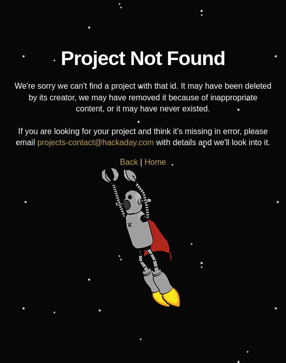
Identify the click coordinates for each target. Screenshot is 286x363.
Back (129, 162)
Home (155, 162)
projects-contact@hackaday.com (95, 142)
